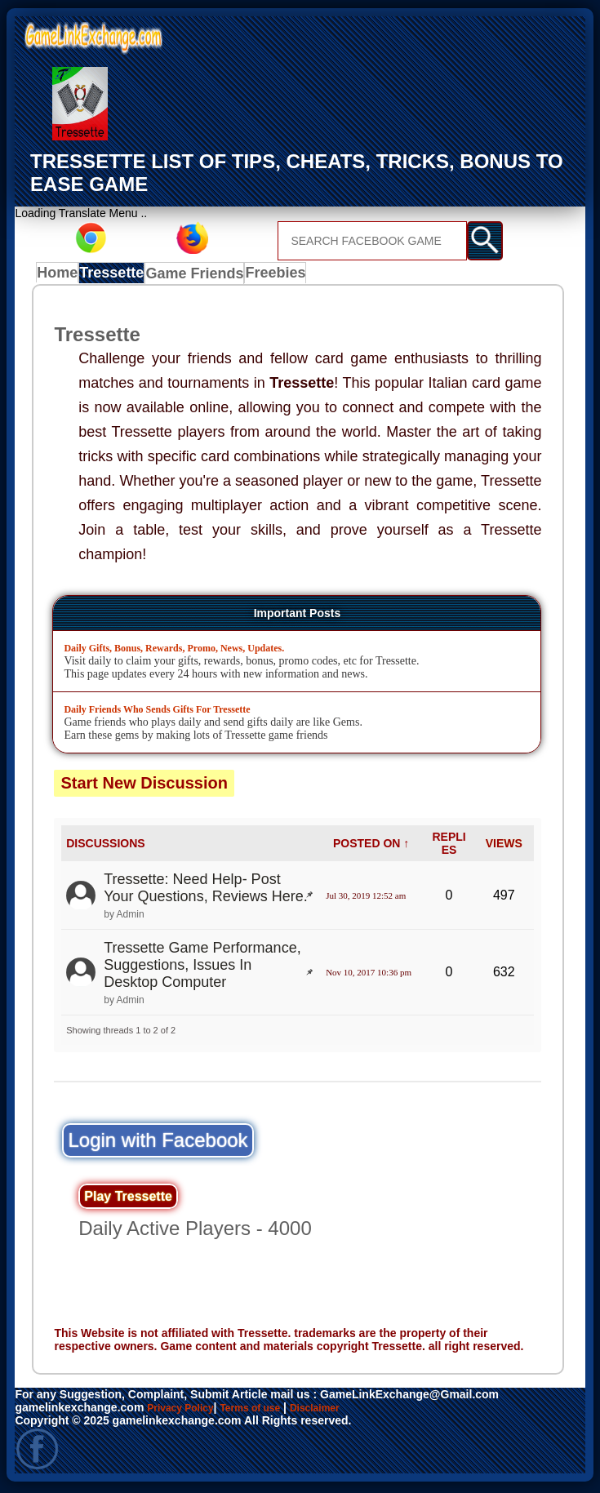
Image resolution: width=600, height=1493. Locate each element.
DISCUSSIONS (105, 846)
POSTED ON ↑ (371, 846)
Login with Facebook (157, 1143)
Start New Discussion (144, 787)
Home (61, 275)
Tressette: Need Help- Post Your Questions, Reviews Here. (205, 891)
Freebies (280, 275)
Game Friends (201, 275)
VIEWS (504, 846)
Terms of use (266, 1410)
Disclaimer (340, 1410)
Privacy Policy (185, 1410)
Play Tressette (128, 1199)
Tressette (119, 275)
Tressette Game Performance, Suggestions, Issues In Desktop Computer (202, 968)
